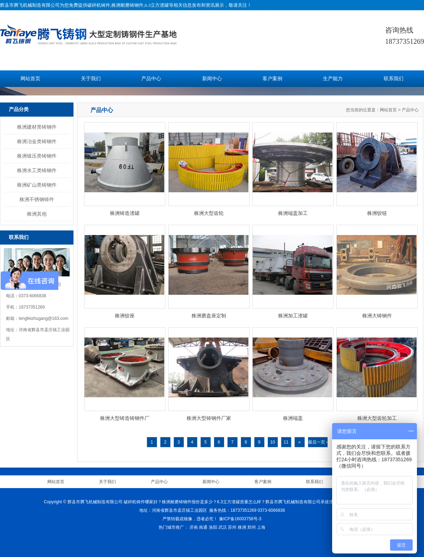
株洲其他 (37, 214)
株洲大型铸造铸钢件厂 (124, 418)
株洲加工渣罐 (293, 315)
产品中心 (151, 78)
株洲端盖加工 (293, 213)
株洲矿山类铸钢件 (37, 185)
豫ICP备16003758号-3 (240, 518)
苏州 (232, 527)
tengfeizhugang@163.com (43, 318)
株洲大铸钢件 (377, 315)
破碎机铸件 (98, 5)
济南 (193, 527)
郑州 (251, 527)
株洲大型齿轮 (209, 213)
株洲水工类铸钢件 (37, 170)
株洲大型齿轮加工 (377, 418)
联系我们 (394, 78)
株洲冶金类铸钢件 (37, 141)
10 (272, 442)
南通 (203, 527)
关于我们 (91, 78)
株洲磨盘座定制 (209, 315)
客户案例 (272, 78)
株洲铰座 (125, 315)
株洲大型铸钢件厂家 (209, 418)
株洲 (242, 527)
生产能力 (333, 78)
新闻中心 (212, 78)
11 (286, 442)
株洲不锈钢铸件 (36, 199)
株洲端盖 (293, 418)
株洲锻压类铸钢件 (37, 156)
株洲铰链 (377, 213)
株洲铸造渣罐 (125, 213)
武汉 (222, 527)
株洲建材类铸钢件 (37, 127)
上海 (261, 527)
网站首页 (30, 78)
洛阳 (213, 527)
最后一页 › (318, 442)
